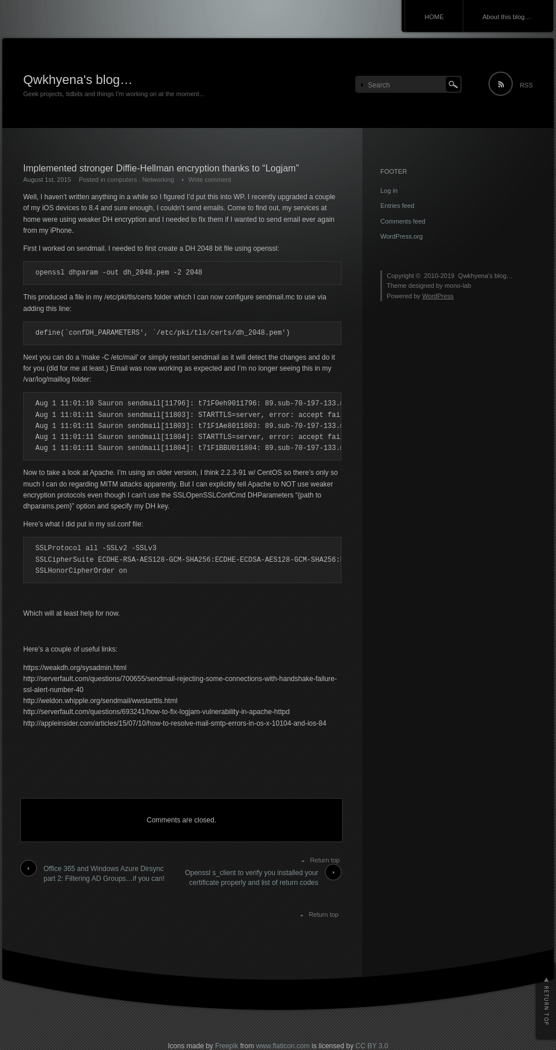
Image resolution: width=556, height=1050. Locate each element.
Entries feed (397, 205)
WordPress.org (401, 236)
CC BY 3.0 (371, 1046)
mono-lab (458, 285)
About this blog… (506, 16)
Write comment (209, 179)
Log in (389, 190)
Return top (325, 860)
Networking (158, 179)
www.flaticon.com (283, 1046)
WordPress (437, 295)
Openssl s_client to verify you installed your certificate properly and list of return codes (251, 878)
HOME (434, 16)
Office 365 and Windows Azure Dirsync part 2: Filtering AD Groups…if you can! (104, 874)
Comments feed (403, 221)
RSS (526, 85)
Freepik (226, 1046)
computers (122, 179)
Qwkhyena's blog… (78, 79)
